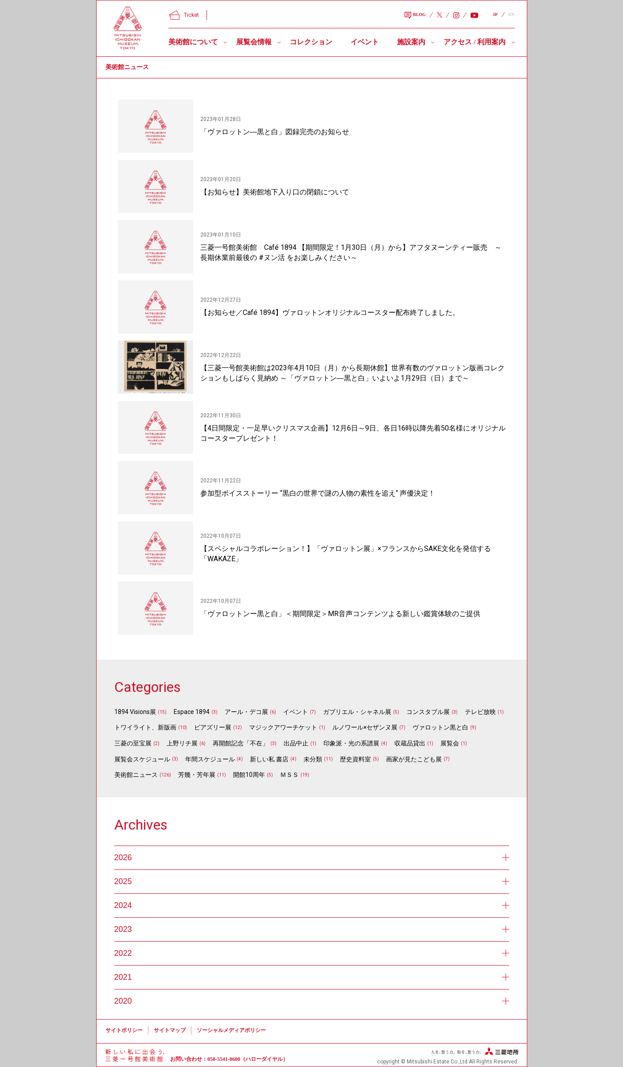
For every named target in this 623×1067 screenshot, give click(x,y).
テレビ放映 (480, 711)
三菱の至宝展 (133, 743)
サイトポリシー (124, 1030)
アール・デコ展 (246, 711)
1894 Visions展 (135, 711)
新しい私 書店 (269, 759)
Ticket (184, 15)
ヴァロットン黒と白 (440, 727)
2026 (311, 857)
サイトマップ (170, 1030)
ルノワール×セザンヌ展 (364, 727)
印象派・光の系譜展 (351, 743)
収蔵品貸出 (409, 743)
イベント (364, 42)
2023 (311, 929)
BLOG (415, 15)
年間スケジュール (210, 759)
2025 (311, 881)
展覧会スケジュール (142, 759)
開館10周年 (249, 774)
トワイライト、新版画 (145, 727)
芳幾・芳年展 (196, 774)
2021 (311, 977)
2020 (311, 1001)
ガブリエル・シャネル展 (357, 711)
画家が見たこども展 (414, 759)
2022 (311, 953)
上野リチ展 (182, 743)
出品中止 (296, 743)
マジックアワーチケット (283, 727)
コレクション (311, 42)
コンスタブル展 (428, 711)
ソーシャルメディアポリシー (231, 1030)
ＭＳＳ (289, 774)
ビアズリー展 (212, 727)
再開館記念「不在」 (241, 743)
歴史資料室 (355, 759)
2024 (311, 905)
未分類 (313, 759)
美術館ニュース (136, 774)
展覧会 (449, 743)
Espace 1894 (192, 711)
